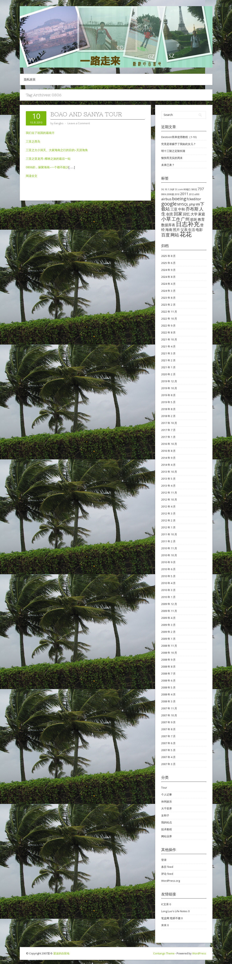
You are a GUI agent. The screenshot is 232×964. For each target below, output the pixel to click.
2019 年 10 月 (169, 388)
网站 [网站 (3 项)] (174, 235)
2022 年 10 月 (169, 318)
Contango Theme (164, 953)
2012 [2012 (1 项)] (191, 194)
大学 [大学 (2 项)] (194, 214)
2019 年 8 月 (168, 395)
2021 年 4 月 (168, 346)
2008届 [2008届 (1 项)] (170, 194)
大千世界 (166, 808)
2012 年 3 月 (168, 513)
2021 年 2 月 (168, 360)
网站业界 (166, 836)
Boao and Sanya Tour (86, 114)
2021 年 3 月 (168, 353)
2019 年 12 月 (169, 381)
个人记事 (166, 794)
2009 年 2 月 (168, 632)
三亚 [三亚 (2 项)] (173, 209)
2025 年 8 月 (168, 256)
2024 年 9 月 (168, 270)
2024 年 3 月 (168, 291)
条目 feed (167, 867)
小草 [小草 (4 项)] (166, 218)
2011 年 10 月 (169, 534)
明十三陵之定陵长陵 (173, 151)
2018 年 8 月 (168, 409)
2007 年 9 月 (168, 722)
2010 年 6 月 (168, 569)
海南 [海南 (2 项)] (168, 229)
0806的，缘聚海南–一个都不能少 (47, 167)
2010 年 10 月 (169, 555)
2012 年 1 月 (168, 527)
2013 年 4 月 (168, 485)
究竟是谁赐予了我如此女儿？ (178, 144)
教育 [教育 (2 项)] (201, 219)
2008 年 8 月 (168, 666)
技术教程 (166, 829)
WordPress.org (170, 881)
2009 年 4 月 (168, 618)
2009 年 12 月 (169, 604)
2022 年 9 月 (168, 325)
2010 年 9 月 (168, 562)
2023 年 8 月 (168, 297)
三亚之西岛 (33, 141)
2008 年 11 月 (169, 646)
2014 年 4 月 (168, 465)
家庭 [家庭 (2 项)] (201, 214)
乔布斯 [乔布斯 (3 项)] (192, 209)
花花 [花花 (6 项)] (186, 234)
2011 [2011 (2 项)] (184, 193)
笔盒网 (165, 918)
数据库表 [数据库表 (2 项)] (168, 225)
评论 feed (167, 874)
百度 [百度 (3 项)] (165, 235)
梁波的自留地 (61, 953)
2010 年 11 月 (169, 548)
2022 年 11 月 (169, 311)
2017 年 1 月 (168, 437)
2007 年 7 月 (168, 736)
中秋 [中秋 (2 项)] (181, 209)
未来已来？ (168, 165)
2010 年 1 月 (168, 597)
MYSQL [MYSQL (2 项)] (183, 204)
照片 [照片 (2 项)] (176, 229)
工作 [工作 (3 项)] (176, 219)
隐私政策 (29, 79)
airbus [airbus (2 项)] (166, 199)
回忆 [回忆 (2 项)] (186, 214)
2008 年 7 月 (168, 673)
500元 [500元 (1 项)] (194, 189)
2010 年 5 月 (168, 576)
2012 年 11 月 (169, 492)
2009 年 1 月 (168, 639)
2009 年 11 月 (169, 611)
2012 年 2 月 (168, 520)
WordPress (199, 953)
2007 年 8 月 (168, 729)
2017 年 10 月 (169, 423)
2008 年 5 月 (168, 687)
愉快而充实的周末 (172, 158)
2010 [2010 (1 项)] (177, 194)
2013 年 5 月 (168, 478)
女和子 (165, 815)
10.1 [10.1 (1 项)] (167, 189)
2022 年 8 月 (168, 332)
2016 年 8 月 (168, 451)
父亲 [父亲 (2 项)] (184, 229)
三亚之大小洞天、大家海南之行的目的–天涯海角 (57, 150)
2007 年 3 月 (168, 764)
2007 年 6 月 (168, 743)
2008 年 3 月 (168, 701)
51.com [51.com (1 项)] (179, 189)
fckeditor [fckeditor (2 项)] (194, 199)
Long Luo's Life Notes (174, 911)
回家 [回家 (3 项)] (178, 214)
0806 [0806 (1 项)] (163, 194)
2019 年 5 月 (168, 402)
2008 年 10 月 (169, 652)
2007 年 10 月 (169, 715)
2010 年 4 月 (168, 583)
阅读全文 (31, 176)
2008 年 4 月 (168, 694)
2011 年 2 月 (168, 541)
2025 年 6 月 (168, 263)
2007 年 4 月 (168, 757)
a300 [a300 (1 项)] (196, 194)
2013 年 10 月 (169, 472)
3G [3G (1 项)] (162, 189)
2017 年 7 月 (168, 430)
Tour (164, 787)
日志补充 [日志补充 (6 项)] (188, 224)
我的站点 (166, 822)
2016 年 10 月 (169, 444)
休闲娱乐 (166, 801)
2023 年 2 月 (168, 304)
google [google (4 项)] (169, 203)
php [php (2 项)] (192, 204)
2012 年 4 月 (168, 506)
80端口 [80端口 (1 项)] (187, 189)
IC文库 (165, 904)
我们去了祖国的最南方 (40, 133)
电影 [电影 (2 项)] (199, 229)
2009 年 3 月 (168, 625)
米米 (164, 925)
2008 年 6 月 (168, 680)
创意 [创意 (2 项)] (169, 214)
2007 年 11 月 (169, 708)
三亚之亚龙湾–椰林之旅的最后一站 (48, 158)
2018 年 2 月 (168, 416)
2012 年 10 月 (169, 499)
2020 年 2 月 (168, 374)
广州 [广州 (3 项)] (185, 219)
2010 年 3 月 (168, 590)
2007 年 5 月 (168, 750)
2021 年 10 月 (169, 339)
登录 (164, 860)
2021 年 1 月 (168, 367)
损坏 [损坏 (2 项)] (193, 219)
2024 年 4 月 (168, 284)
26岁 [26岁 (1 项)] (172, 189)
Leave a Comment (78, 123)
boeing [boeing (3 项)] (179, 198)
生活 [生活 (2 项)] (191, 229)
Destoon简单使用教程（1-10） (179, 137)
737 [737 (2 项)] (201, 188)
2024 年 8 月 (168, 277)
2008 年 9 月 (168, 659)
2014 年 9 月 (168, 458)
